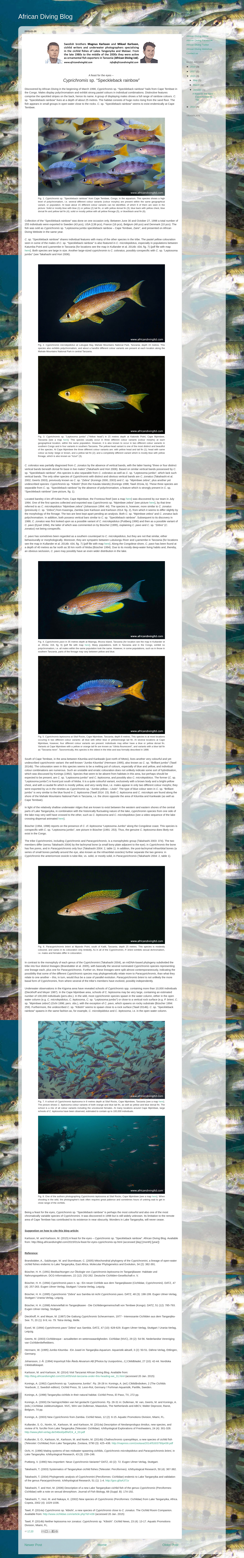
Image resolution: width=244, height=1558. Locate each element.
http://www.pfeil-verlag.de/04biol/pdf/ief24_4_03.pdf (55, 1432)
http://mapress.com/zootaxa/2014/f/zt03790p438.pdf (142, 1443)
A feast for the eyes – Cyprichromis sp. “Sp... (204, 96)
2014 (193, 106)
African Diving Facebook (199, 40)
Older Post (170, 1545)
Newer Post (33, 1545)
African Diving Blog (45, 16)
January (197, 89)
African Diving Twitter (197, 44)
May (195, 80)
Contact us (192, 53)
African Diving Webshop (199, 49)
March (196, 85)
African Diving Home (197, 36)
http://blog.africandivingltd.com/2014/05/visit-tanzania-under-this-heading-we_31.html (75, 1376)
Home (102, 1545)
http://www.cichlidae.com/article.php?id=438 (68, 1514)
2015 (193, 76)
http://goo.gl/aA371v (117, 1480)
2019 (193, 66)
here (27, 250)
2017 (193, 71)
